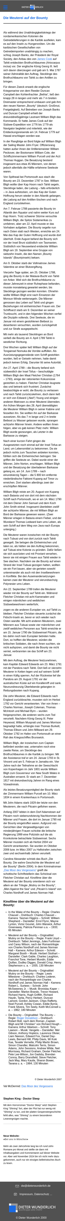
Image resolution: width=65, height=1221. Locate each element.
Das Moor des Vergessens (37, 1086)
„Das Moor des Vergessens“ (20, 870)
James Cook (44, 59)
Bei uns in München (16, 1139)
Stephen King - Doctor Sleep (21, 1098)
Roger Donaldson (27, 1018)
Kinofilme (10, 901)
